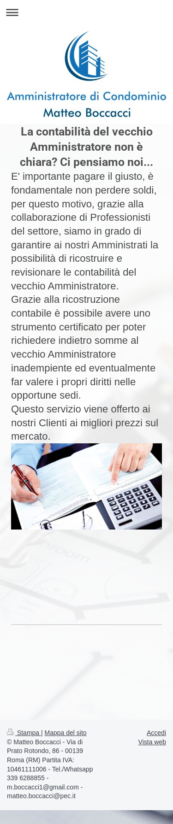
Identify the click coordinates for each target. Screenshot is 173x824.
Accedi (156, 732)
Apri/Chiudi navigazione (86, 12)
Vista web (152, 742)
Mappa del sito (66, 732)
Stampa (24, 732)
